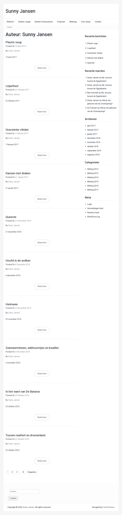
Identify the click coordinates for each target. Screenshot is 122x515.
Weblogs (73, 22)
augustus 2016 (93, 155)
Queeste (11, 217)
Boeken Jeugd (24, 22)
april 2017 (91, 126)
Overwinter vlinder (17, 129)
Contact (98, 22)
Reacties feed (93, 212)
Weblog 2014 (92, 177)
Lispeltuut (12, 86)
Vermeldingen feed (95, 208)
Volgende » (32, 472)
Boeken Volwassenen (44, 22)
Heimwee (12, 304)
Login (89, 204)
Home (9, 27)
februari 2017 (92, 130)
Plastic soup (14, 42)
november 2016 (93, 142)
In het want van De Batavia (23, 391)
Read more (41, 68)
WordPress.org (93, 217)
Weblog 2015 (92, 181)
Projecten (61, 22)
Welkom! (10, 22)
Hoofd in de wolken (18, 260)
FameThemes (108, 507)
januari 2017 (92, 134)
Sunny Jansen (20, 11)
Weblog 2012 (92, 169)
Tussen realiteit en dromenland (25, 435)
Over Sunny (86, 22)
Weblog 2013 (92, 173)
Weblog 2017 (92, 190)
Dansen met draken (18, 173)
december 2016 (93, 138)
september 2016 (94, 150)
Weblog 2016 (92, 186)
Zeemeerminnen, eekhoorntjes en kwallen (32, 348)
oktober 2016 (92, 146)
